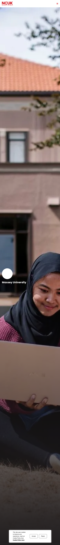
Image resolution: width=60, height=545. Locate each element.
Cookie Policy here (18, 540)
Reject (43, 536)
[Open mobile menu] (56, 3)
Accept (34, 536)
